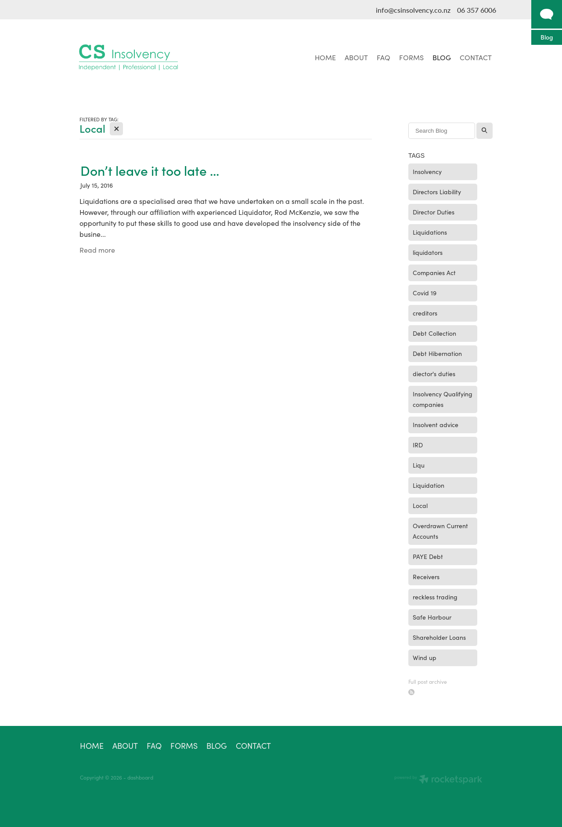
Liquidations (430, 232)
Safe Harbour (432, 617)
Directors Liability (437, 192)
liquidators (428, 252)
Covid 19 (424, 293)
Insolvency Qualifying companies (442, 399)
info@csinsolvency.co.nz (413, 10)
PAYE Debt (428, 556)
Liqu (419, 465)
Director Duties (433, 212)
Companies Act (434, 272)
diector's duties (434, 374)
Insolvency (427, 171)
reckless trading (435, 597)
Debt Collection (434, 333)
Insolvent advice (435, 425)
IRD (418, 445)
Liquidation (428, 485)
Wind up (424, 657)
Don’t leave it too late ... (149, 170)
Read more (97, 249)
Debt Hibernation (437, 353)
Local (420, 505)
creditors (425, 313)
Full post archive (427, 681)
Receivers (426, 577)
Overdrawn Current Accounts (440, 531)
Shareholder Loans (439, 637)
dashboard (140, 777)
